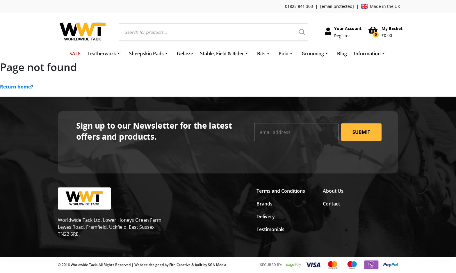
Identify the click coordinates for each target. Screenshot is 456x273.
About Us (333, 191)
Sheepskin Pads (146, 53)
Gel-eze (185, 53)
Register (342, 35)
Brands (264, 204)
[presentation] (298, 157)
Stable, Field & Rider (222, 53)
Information (367, 53)
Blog (342, 53)
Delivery (265, 216)
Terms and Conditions (280, 191)
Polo (283, 53)
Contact (331, 204)
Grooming (313, 53)
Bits (261, 53)
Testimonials (270, 229)
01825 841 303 (299, 6)
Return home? (16, 87)
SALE (75, 53)
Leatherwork (102, 53)
